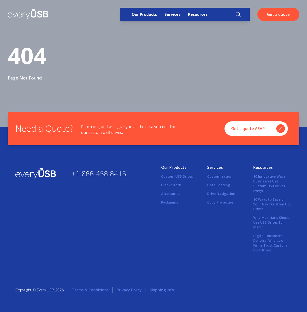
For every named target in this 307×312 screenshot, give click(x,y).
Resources (197, 14)
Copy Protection (220, 202)
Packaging (169, 202)
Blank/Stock (171, 185)
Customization (219, 176)
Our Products (144, 14)
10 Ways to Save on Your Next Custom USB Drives (272, 204)
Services (172, 14)
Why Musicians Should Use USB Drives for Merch (271, 222)
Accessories (170, 193)
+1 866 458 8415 (98, 173)
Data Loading (218, 185)
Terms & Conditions (90, 290)
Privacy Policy (129, 290)
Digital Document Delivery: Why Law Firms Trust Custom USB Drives (270, 242)
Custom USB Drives (177, 176)
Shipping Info (162, 290)
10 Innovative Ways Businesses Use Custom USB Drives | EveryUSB (270, 183)
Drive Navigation (221, 193)
